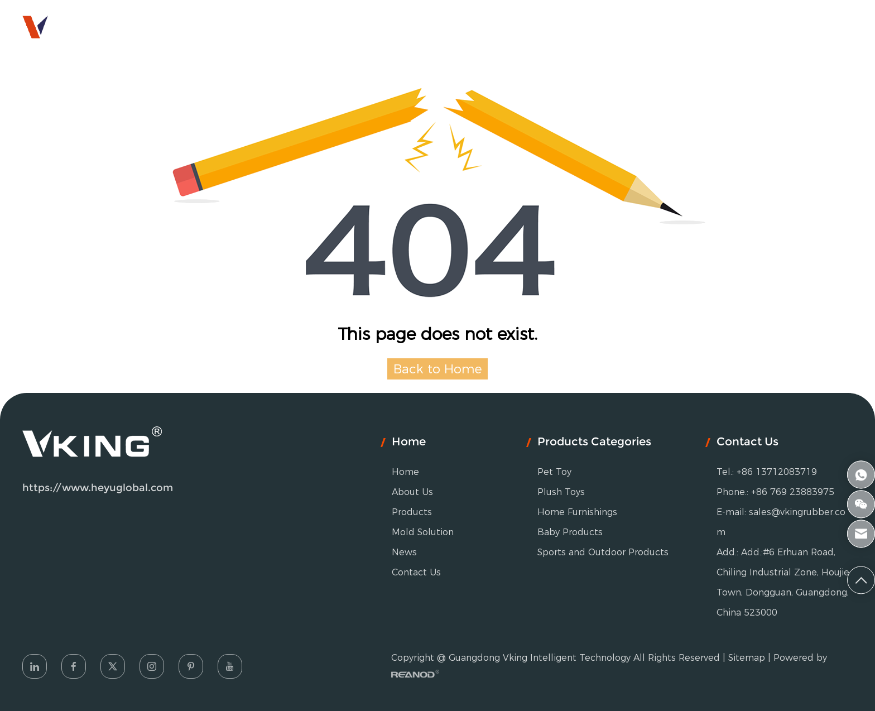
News (549, 25)
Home (230, 25)
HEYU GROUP (812, 25)
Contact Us (621, 25)
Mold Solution (468, 25)
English (734, 25)
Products (372, 25)
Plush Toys (561, 492)
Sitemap (746, 657)
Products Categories (594, 441)
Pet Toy (554, 472)
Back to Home (437, 369)
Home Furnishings (577, 512)
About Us (294, 25)
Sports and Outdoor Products (603, 552)
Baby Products (570, 532)
